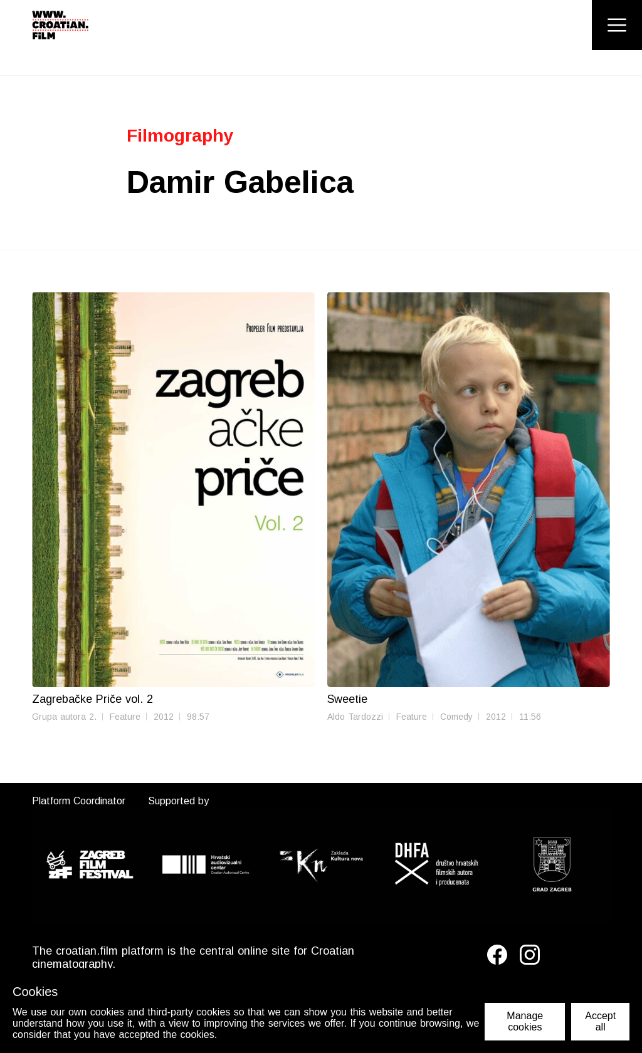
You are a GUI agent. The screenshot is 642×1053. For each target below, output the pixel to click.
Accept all (600, 1021)
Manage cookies (525, 1021)
